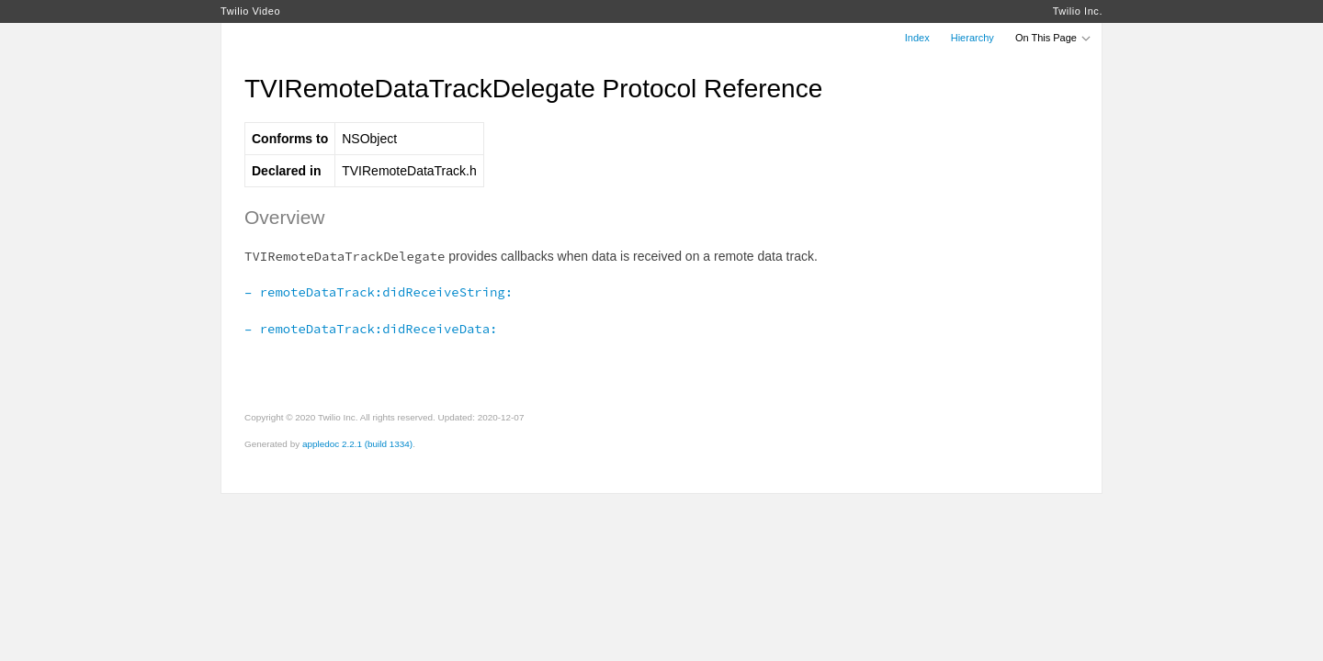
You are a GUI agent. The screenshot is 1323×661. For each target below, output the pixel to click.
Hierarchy (972, 37)
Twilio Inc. (1077, 11)
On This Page (1053, 37)
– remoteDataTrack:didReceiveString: (378, 292)
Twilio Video (250, 11)
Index (917, 37)
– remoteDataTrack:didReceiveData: (370, 328)
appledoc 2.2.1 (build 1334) (357, 444)
